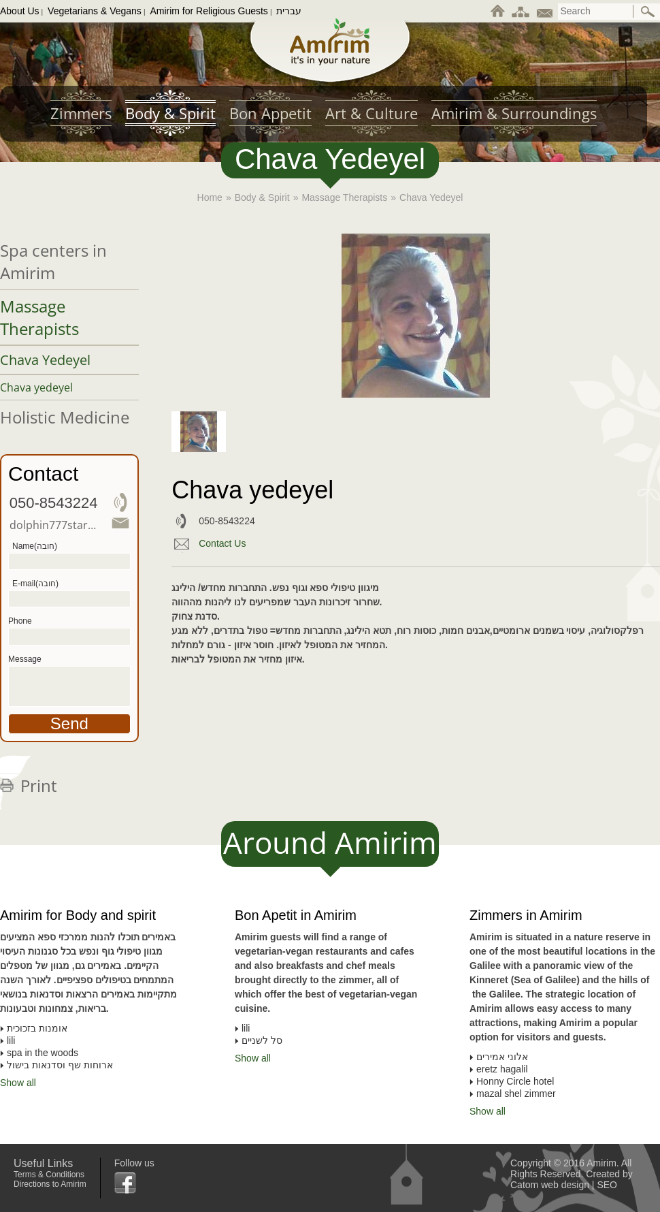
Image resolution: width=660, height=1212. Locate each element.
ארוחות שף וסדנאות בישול (60, 1064)
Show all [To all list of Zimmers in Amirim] (487, 1111)
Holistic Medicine (64, 417)
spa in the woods (42, 1052)
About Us (19, 10)
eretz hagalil (502, 1069)
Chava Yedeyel (45, 360)
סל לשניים (262, 1040)
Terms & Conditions (49, 1174)
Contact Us (222, 543)
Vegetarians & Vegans (95, 10)
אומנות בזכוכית (37, 1028)
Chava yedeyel (36, 387)
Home (209, 197)
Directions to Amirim (50, 1184)
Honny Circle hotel (515, 1081)
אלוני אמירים (502, 1056)
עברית (288, 10)
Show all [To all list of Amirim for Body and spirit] (18, 1082)
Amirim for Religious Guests (209, 10)
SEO (607, 1184)
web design (565, 1184)
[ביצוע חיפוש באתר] (648, 11)
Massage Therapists (344, 197)
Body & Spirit (262, 197)
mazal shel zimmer (516, 1093)
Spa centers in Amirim (53, 261)
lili (246, 1028)
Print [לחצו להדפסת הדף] (38, 785)
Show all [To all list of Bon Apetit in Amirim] (253, 1058)
